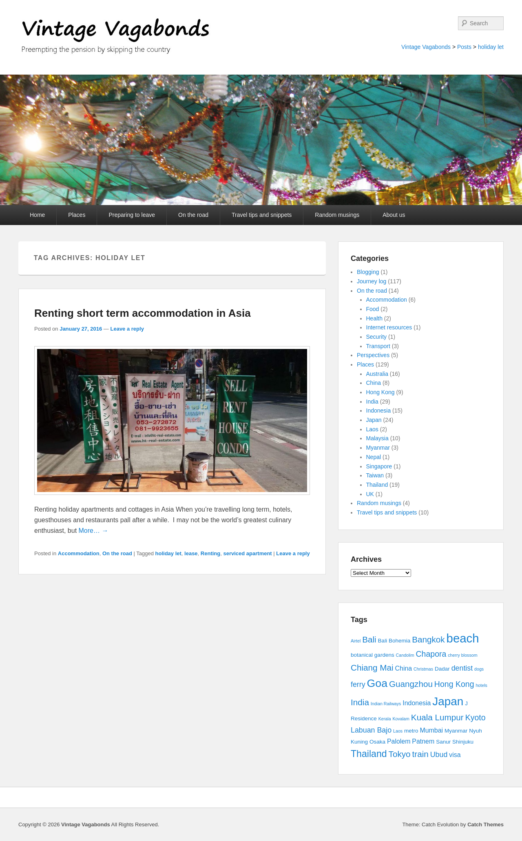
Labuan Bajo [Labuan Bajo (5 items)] (371, 730)
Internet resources (389, 327)
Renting (210, 553)
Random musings (337, 215)
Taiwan (375, 475)
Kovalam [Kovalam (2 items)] (400, 718)
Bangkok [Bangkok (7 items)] (428, 639)
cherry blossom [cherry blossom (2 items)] (462, 655)
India (372, 401)
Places (76, 215)
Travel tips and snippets (262, 215)
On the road (193, 215)
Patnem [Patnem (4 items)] (423, 741)
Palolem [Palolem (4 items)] (399, 741)
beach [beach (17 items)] (463, 638)
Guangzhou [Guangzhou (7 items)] (411, 684)
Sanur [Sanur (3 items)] (443, 742)
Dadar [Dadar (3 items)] (442, 669)
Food (372, 309)
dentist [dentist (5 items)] (462, 668)
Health (374, 318)
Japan (374, 420)
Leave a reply (127, 329)
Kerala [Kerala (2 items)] (384, 718)
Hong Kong (380, 392)
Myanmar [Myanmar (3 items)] (456, 731)
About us (394, 215)
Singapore (379, 466)
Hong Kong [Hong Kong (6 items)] (454, 684)
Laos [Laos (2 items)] (398, 730)
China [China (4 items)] (403, 668)
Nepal (373, 457)
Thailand (377, 484)
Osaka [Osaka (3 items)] (377, 742)
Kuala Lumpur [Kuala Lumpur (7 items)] (437, 717)
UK (370, 494)
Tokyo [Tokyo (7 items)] (400, 754)
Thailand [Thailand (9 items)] (369, 753)
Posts (464, 47)
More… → (93, 530)
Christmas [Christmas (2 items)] (423, 669)
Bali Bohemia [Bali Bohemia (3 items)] (394, 641)
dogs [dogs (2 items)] (479, 669)
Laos (372, 429)
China (373, 383)
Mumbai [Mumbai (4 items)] (431, 730)
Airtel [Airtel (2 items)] (356, 640)
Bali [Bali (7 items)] (369, 639)
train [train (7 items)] (420, 754)
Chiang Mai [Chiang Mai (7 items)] (372, 667)
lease (191, 553)
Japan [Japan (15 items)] (447, 701)
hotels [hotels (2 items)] (481, 685)
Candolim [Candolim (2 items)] (405, 655)
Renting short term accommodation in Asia (142, 313)
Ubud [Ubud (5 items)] (439, 754)
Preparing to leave (131, 215)
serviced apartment (247, 553)
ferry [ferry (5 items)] (358, 684)
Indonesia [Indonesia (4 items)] (417, 703)
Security (376, 336)
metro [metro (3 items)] (411, 731)
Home (37, 215)
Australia (377, 374)
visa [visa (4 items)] (454, 754)
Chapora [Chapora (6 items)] (431, 653)
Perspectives (373, 355)
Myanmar (378, 447)
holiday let (491, 47)
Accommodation (79, 553)
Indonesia (378, 410)
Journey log (371, 281)
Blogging (368, 272)
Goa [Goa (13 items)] (377, 683)
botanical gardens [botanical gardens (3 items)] (372, 655)
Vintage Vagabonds (426, 47)
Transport (378, 346)
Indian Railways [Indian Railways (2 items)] (386, 703)
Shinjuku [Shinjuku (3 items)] (462, 742)
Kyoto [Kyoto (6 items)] (475, 717)
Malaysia (377, 438)
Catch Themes (485, 824)
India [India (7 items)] (360, 702)
